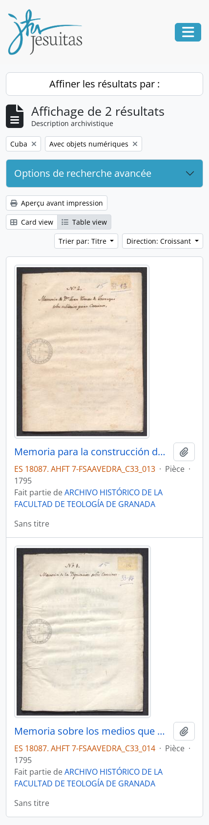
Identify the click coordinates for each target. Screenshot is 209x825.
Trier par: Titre (83, 241)
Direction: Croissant (159, 241)
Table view (84, 222)
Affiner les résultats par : (104, 83)
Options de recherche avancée (82, 173)
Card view (31, 222)
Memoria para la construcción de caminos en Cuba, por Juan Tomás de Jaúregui (91, 452)
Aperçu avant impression (56, 203)
